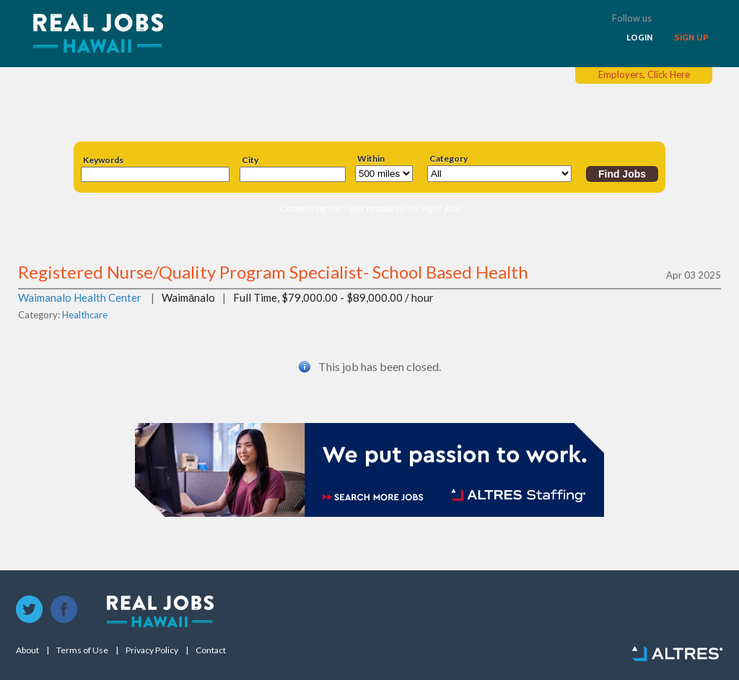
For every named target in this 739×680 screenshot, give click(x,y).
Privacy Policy (152, 650)
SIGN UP (691, 37)
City (250, 160)
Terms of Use (82, 650)
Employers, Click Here (644, 74)
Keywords (103, 160)
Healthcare (85, 315)
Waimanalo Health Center (79, 297)
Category (448, 158)
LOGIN (639, 37)
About (27, 650)
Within (371, 158)
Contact (211, 650)
